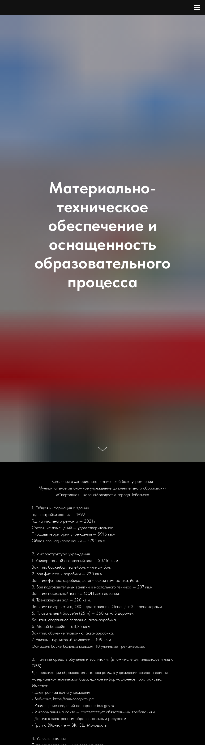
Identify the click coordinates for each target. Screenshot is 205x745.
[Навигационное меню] (197, 7)
